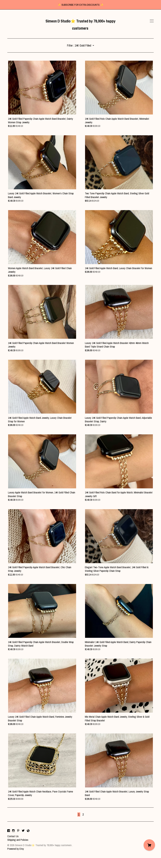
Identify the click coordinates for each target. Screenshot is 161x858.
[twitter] (23, 830)
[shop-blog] (28, 830)
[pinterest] (18, 830)
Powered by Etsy (15, 849)
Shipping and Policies (17, 840)
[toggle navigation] (152, 21)
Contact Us (13, 836)
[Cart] (149, 845)
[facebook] (8, 830)
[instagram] (13, 830)
